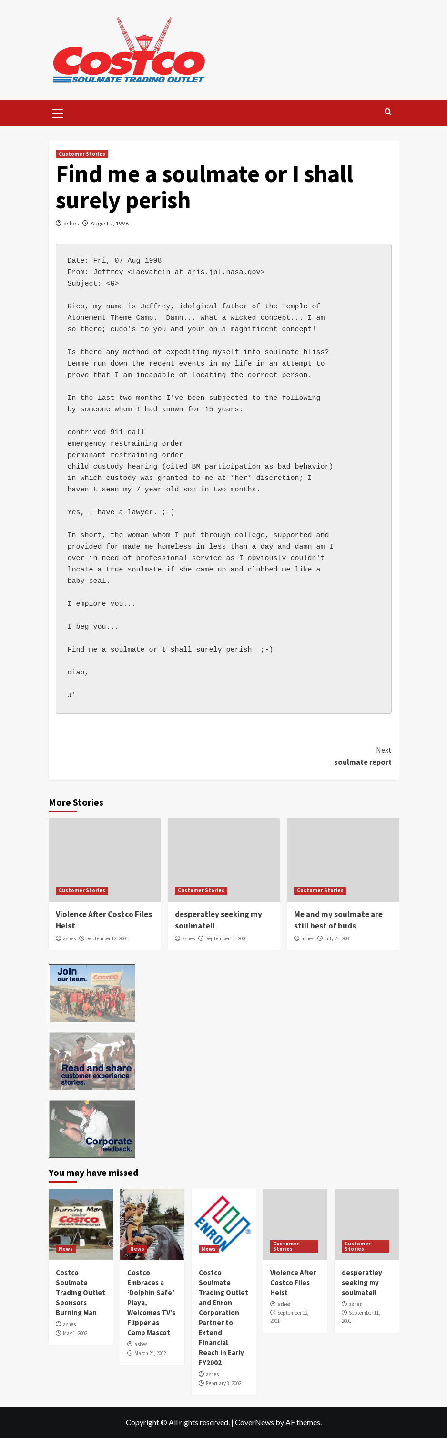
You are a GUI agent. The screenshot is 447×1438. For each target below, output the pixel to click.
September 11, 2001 (226, 938)
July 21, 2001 (338, 938)
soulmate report (308, 755)
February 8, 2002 (223, 1383)
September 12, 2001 (107, 938)
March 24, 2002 (150, 1353)
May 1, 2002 (75, 1333)
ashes (71, 223)
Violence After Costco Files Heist (293, 1282)
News (66, 1248)
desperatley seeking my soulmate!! (362, 1282)
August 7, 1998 (110, 223)
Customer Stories (82, 154)
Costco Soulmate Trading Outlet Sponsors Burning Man (80, 1292)
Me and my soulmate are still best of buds (338, 920)
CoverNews (254, 1422)
